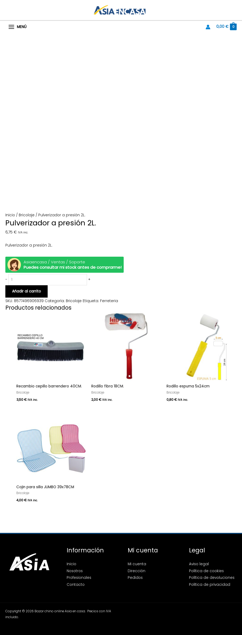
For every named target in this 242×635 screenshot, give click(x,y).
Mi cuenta (137, 564)
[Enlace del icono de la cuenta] (208, 27)
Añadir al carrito (26, 291)
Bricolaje (27, 215)
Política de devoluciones (212, 577)
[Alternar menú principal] (17, 27)
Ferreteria (109, 300)
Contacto (76, 584)
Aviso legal (199, 564)
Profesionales (79, 577)
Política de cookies (206, 571)
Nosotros (75, 571)
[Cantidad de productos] (47, 280)
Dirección (136, 571)
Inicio (10, 215)
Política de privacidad (209, 584)
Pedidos (135, 577)
